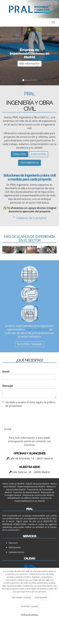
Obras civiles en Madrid (13, 483)
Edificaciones (15, 547)
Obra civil (13, 542)
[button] (4, 56)
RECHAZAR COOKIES (21, 597)
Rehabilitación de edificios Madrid (23, 497)
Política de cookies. (29, 614)
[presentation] (22, 417)
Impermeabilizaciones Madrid (31, 486)
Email (5, 371)
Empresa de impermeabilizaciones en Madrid (33, 499)
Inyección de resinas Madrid (26, 492)
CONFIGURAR (40, 597)
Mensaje (7, 386)
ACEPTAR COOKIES (29, 606)
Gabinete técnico (16, 552)
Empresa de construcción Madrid (38, 495)
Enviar (8, 429)
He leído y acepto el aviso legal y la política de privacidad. (28, 404)
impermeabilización (37, 329)
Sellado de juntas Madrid (37, 483)
